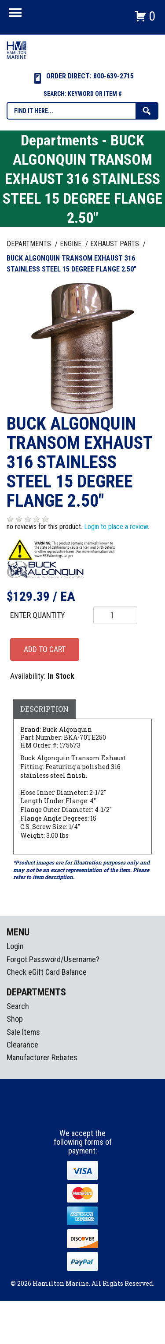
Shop (15, 1018)
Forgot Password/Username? (53, 959)
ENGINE (71, 244)
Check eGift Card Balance (47, 972)
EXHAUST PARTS (115, 244)
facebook (66, 1112)
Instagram (83, 1112)
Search (18, 1006)
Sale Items (23, 1032)
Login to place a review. (116, 526)
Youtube (99, 1112)
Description (44, 708)
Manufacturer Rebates (42, 1057)
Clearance (22, 1044)
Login (15, 946)
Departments (30, 244)
